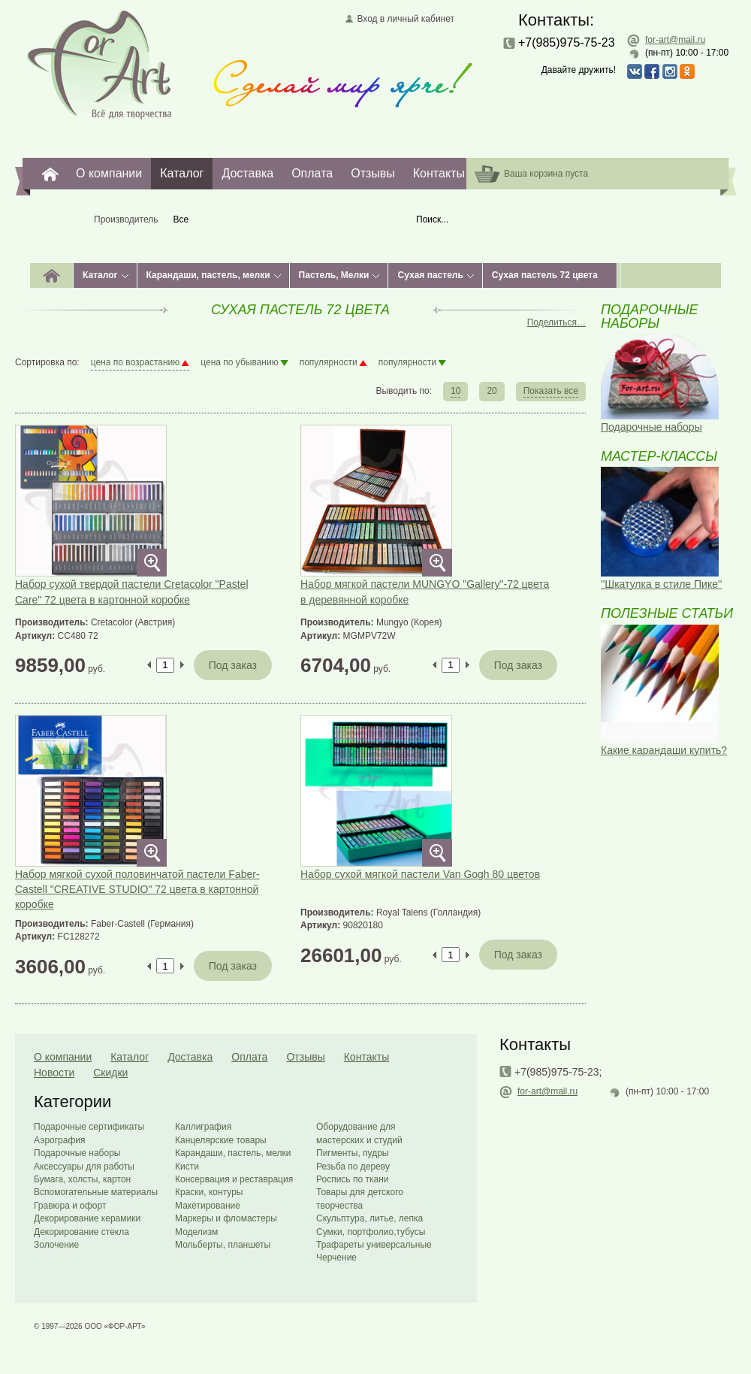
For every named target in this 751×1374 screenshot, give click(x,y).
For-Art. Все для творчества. (50, 173)
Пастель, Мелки (334, 275)
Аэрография (60, 1140)
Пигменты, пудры (352, 1153)
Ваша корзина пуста (546, 173)
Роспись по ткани (352, 1179)
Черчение (336, 1257)
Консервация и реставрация (234, 1179)
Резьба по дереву (353, 1166)
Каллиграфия (203, 1126)
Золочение (56, 1244)
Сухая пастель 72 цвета (545, 275)
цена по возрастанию (135, 362)
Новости (54, 1073)
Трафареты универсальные (374, 1244)
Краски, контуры (209, 1192)
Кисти (187, 1166)
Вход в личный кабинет (405, 19)
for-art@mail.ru (675, 40)
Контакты (439, 173)
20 (491, 391)
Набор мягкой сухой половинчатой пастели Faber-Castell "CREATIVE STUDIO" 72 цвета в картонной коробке (137, 889)
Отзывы (373, 173)
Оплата (312, 173)
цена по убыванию (239, 362)
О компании (109, 173)
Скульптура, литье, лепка (369, 1218)
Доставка (247, 173)
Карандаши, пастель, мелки (208, 275)
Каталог (182, 173)
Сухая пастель (430, 275)
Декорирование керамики (87, 1218)
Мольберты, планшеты (222, 1244)
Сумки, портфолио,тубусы (370, 1232)
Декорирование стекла (81, 1232)
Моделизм (196, 1232)
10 (455, 391)
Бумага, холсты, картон (82, 1179)
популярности (328, 362)
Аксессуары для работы (84, 1166)
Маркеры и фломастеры (226, 1218)
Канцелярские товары (221, 1140)
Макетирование (207, 1205)
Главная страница (99, 64)
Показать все (550, 391)
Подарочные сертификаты (89, 1126)
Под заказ (233, 665)
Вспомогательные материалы (96, 1192)
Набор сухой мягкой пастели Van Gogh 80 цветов (420, 874)
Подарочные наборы (77, 1153)
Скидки (110, 1073)
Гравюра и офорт (70, 1205)
